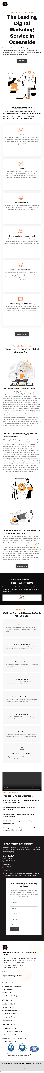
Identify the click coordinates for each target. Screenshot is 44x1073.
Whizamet (6, 1063)
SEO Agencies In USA (9, 1028)
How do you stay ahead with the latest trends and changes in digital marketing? (19, 829)
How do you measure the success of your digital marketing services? (18, 815)
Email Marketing (7, 992)
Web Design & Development (11, 1004)
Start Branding (22, 566)
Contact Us (22, 60)
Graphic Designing (8, 989)
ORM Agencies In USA (9, 1035)
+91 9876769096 (10, 861)
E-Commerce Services (9, 1013)
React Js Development (9, 1020)
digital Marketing (14, 440)
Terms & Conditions (13, 1068)
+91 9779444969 (17, 965)
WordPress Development (10, 1010)
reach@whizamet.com (11, 867)
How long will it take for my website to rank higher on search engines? (19, 822)
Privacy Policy (32, 1068)
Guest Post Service (8, 983)
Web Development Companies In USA (14, 1038)
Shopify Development (8, 1007)
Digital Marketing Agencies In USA (13, 1031)
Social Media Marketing (9, 996)
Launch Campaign (22, 334)
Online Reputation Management (12, 986)
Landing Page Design (9, 1017)
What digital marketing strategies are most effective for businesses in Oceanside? (21, 801)
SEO (9, 113)
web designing (11, 275)
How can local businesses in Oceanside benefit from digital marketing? (19, 808)
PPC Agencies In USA (9, 1041)
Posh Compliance (23, 1068)
